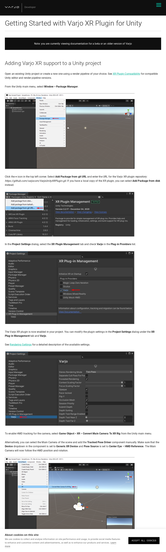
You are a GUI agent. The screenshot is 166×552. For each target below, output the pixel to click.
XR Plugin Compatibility (126, 73)
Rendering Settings (21, 344)
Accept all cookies (144, 540)
